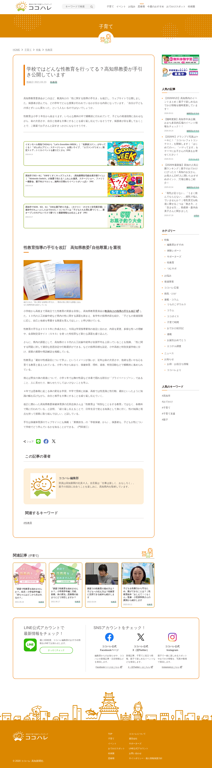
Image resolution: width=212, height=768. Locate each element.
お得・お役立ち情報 (177, 364)
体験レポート (174, 250)
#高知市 (166, 395)
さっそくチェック (56, 650)
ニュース (169, 353)
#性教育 (28, 523)
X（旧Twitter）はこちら (139, 667)
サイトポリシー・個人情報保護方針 (145, 758)
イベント (121, 6)
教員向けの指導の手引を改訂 (120, 311)
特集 (166, 240)
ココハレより (174, 370)
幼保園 (191, 6)
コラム (170, 310)
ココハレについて (137, 734)
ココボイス (173, 316)
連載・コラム (171, 299)
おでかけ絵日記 (175, 328)
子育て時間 (173, 322)
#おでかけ (167, 401)
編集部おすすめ (175, 244)
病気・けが (170, 293)
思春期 (141, 6)
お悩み (131, 6)
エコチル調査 (174, 346)
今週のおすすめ (155, 6)
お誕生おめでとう (176, 340)
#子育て (166, 407)
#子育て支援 (168, 413)
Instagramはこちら (170, 667)
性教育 (170, 262)
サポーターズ (174, 256)
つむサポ (172, 268)
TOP (110, 734)
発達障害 (169, 281)
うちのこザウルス (176, 304)
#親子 (165, 419)
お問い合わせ (135, 753)
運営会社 (133, 738)
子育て (110, 6)
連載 (169, 334)
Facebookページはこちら (107, 667)
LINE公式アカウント (138, 748)
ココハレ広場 (171, 287)
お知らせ (169, 359)
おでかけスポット (175, 6)
